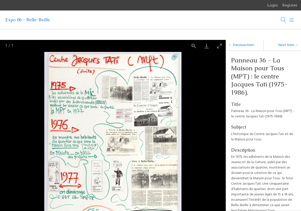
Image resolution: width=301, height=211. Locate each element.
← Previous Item (241, 45)
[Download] (206, 46)
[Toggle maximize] (219, 46)
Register (289, 5)
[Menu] (292, 20)
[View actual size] (193, 46)
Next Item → (288, 45)
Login (272, 5)
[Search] (284, 20)
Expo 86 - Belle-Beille (27, 20)
